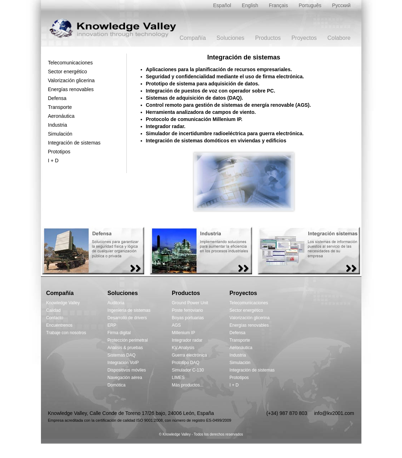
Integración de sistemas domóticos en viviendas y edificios (216, 140)
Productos (268, 38)
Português (310, 5)
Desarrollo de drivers (127, 317)
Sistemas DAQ (122, 355)
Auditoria (116, 302)
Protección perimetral (128, 340)
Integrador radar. (166, 126)
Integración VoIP (123, 362)
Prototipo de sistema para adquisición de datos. (203, 83)
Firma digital (119, 332)
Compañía (192, 38)
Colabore (339, 38)
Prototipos (59, 151)
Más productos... (188, 385)
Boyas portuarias (188, 317)
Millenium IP (183, 332)
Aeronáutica (61, 116)
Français (278, 5)
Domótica (117, 385)
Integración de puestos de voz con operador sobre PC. (210, 91)
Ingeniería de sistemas (129, 310)
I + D (53, 160)
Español (222, 5)
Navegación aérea (125, 377)
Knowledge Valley (63, 302)
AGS (176, 325)
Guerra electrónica (189, 355)
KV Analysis (183, 347)
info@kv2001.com (334, 413)
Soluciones (230, 38)
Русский (341, 5)
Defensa (57, 98)
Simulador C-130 (188, 370)
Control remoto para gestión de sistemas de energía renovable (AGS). (228, 105)
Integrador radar (187, 340)
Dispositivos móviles (127, 370)
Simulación (60, 134)
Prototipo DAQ (185, 362)
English (250, 5)
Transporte (60, 107)
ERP (112, 325)
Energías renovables (71, 89)
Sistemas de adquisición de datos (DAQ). (194, 98)
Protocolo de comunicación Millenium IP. (194, 119)
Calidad (53, 310)
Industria (57, 125)
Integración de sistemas (74, 143)
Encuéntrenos (59, 325)
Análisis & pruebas (125, 347)
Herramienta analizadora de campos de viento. (201, 112)
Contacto (54, 317)
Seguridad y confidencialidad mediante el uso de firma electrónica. (225, 76)
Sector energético (67, 71)
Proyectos (304, 38)
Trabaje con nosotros (66, 332)
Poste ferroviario (187, 310)
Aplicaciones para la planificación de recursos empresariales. (219, 69)
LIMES (178, 377)
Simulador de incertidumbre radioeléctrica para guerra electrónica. (225, 133)
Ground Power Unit (190, 302)
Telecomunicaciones (70, 62)
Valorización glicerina (71, 80)
